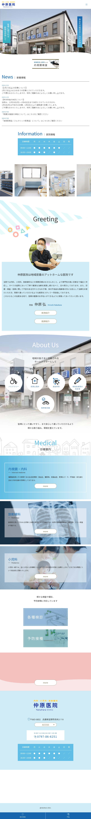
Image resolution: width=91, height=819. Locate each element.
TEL (68, 815)
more (45, 682)
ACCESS (48, 724)
